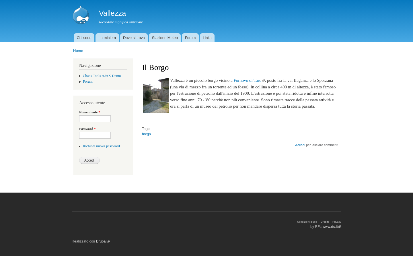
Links (207, 38)
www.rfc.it (332, 227)
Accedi (300, 145)
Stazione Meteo (165, 38)
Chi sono (84, 38)
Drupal (103, 241)
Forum (190, 38)
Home (78, 51)
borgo (146, 134)
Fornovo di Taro (249, 80)
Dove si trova (134, 38)
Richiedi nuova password (101, 146)
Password (87, 129)
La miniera (107, 38)
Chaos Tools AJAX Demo (102, 76)
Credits (325, 221)
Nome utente (89, 112)
